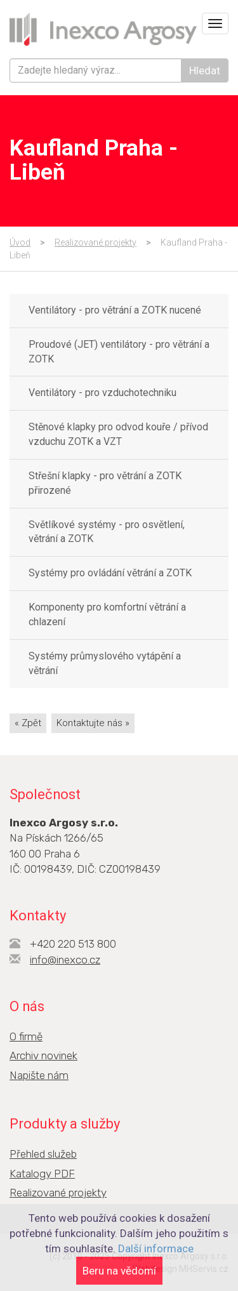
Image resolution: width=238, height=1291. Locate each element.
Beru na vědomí (119, 1270)
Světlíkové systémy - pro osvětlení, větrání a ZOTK (107, 532)
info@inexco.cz (65, 959)
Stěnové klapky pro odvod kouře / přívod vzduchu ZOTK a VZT (118, 434)
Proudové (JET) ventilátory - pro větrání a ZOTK (119, 351)
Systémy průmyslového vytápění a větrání (105, 663)
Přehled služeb (43, 1154)
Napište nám (39, 1075)
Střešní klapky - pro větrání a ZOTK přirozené (105, 483)
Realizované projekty (95, 242)
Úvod (20, 242)
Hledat (204, 70)
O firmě (26, 1036)
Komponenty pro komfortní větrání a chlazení (107, 614)
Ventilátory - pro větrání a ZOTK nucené (115, 310)
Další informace (156, 1248)
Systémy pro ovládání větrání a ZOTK (110, 573)
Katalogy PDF (42, 1173)
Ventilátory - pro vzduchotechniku (102, 393)
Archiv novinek (43, 1055)
